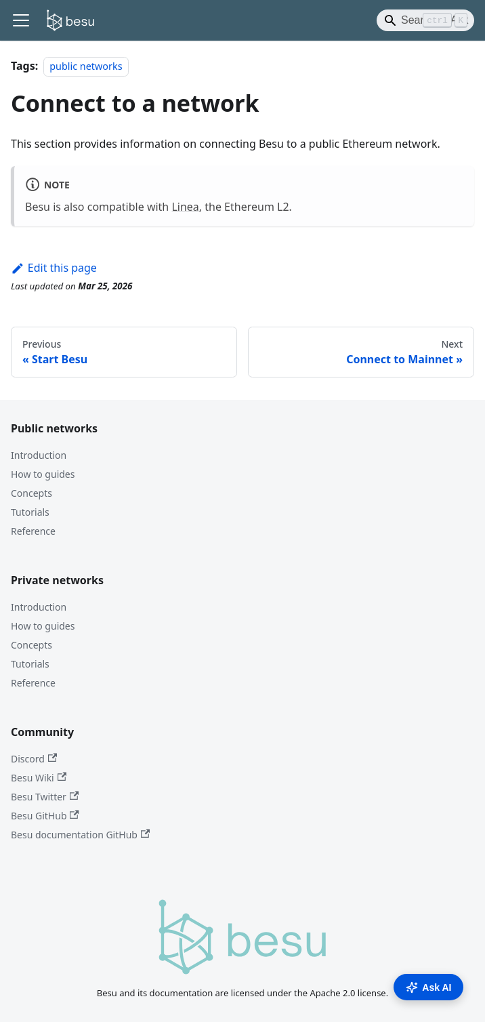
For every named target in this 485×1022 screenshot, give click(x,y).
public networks (85, 66)
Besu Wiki (38, 777)
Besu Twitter (45, 796)
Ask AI (428, 987)
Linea (184, 206)
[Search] (425, 20)
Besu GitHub (45, 815)
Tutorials (30, 512)
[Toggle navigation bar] (21, 20)
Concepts (31, 493)
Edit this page (54, 267)
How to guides (43, 474)
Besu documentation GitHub (80, 834)
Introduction (38, 455)
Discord (34, 758)
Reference (33, 531)
